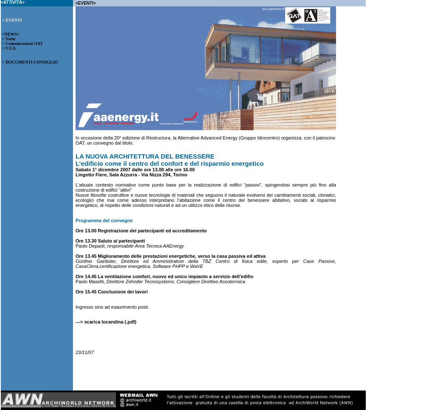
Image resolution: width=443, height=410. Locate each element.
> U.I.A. (9, 48)
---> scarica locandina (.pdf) (106, 321)
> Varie (8, 38)
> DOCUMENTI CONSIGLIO (30, 62)
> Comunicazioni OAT (22, 43)
